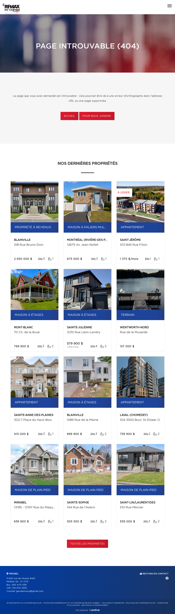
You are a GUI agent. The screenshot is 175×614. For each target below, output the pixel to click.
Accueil (69, 116)
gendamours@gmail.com (29, 591)
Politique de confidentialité (140, 603)
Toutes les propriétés (87, 544)
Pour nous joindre (96, 116)
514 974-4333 (19, 588)
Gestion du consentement (94, 605)
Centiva (94, 610)
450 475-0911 (19, 585)
